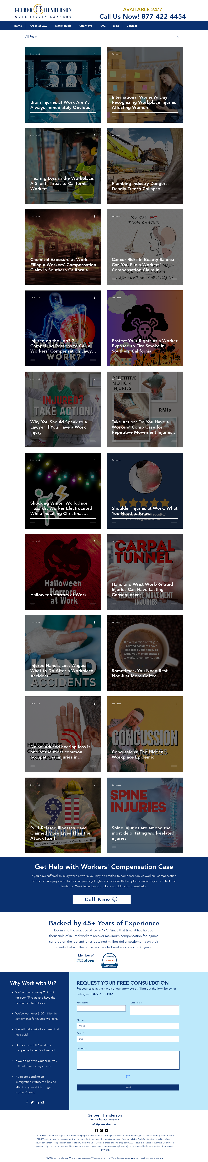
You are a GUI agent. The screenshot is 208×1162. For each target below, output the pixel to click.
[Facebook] (27, 1102)
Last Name (136, 1002)
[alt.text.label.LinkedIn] (106, 1130)
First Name (82, 1002)
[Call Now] (101, 899)
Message (82, 1048)
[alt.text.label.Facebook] (96, 1130)
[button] (38, 26)
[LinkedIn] (37, 1102)
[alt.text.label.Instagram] (101, 1130)
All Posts (31, 36)
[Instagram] (42, 1102)
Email (79, 1033)
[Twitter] (32, 1102)
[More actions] (96, 54)
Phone (80, 1020)
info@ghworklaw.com (104, 1124)
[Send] (128, 1087)
